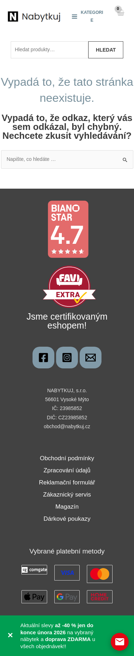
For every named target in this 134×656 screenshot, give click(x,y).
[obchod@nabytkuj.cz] (90, 357)
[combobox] (49, 49)
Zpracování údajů (67, 470)
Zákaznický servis (67, 494)
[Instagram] (67, 357)
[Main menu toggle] (87, 16)
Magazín (67, 506)
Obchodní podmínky (67, 458)
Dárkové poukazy (67, 518)
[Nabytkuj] (43, 357)
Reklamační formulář (67, 482)
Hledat (106, 50)
